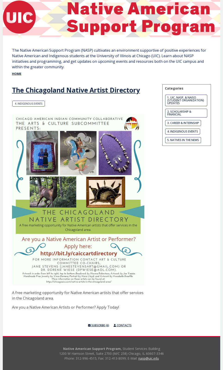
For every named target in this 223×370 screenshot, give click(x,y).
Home (16, 74)
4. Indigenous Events (28, 103)
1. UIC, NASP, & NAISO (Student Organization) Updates (185, 100)
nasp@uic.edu (148, 358)
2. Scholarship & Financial (179, 113)
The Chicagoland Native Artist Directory (76, 90)
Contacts (123, 325)
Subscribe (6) (98, 325)
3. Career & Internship (183, 123)
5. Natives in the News (183, 140)
